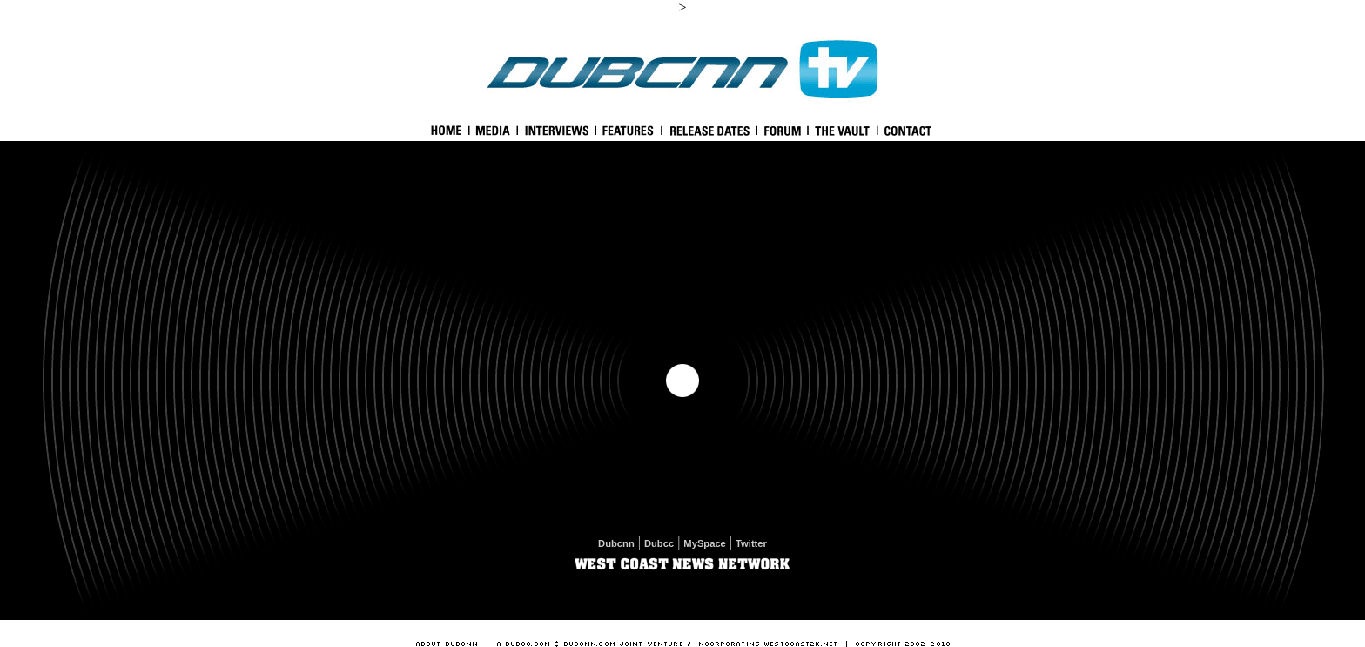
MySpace (704, 543)
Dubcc (659, 543)
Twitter (751, 543)
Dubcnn (616, 543)
